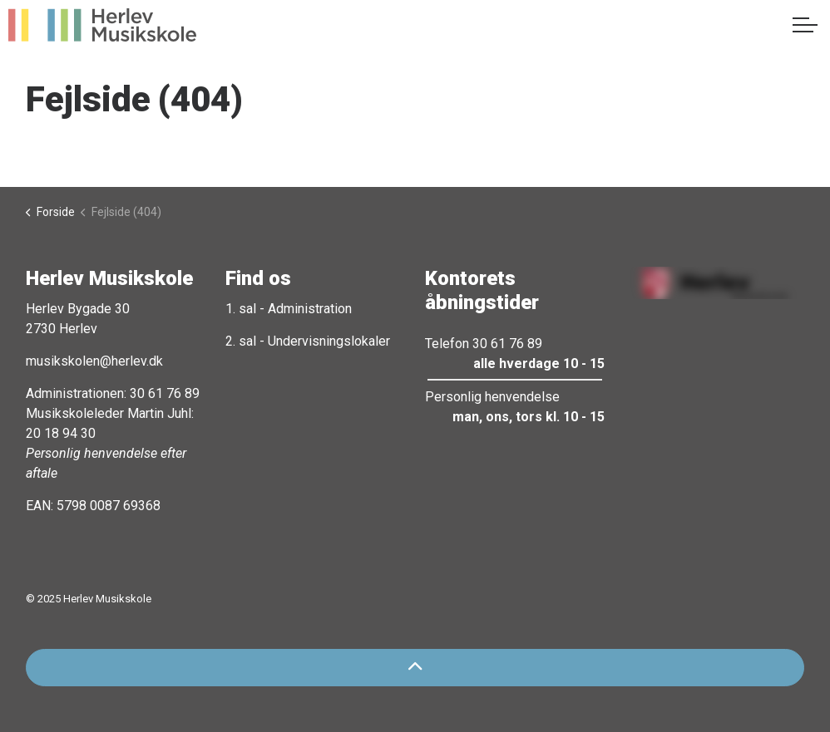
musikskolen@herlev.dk (94, 361)
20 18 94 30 (61, 433)
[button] (714, 283)
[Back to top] (415, 667)
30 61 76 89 (165, 393)
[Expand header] (805, 25)
